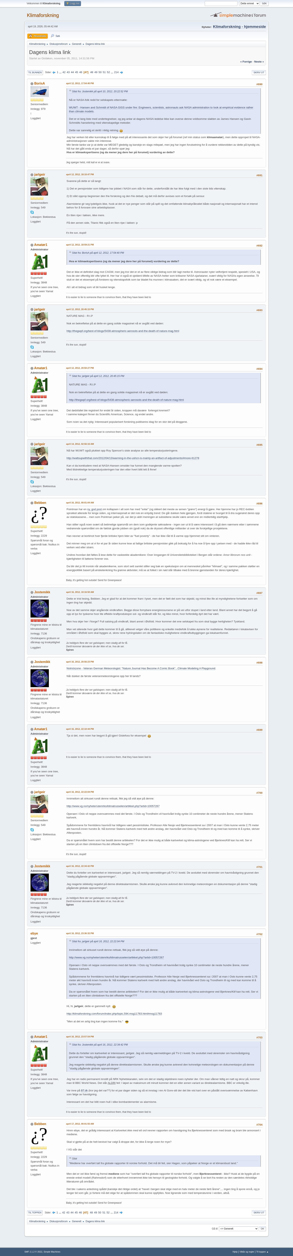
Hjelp (235, 1251)
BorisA (39, 83)
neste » (259, 61)
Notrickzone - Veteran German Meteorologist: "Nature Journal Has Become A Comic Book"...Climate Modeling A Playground (141, 668)
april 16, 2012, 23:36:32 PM (80, 933)
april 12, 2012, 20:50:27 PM (80, 368)
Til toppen (34, 1212)
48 (91, 72)
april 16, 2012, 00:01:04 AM (80, 502)
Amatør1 (40, 245)
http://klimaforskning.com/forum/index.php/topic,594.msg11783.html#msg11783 (114, 1013)
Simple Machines (52, 1251)
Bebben (40, 502)
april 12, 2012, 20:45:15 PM (80, 309)
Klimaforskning (43, 15)
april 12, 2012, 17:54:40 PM (80, 83)
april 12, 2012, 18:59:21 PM (80, 244)
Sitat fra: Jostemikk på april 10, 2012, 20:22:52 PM (100, 91)
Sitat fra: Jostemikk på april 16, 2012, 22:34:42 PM (100, 1044)
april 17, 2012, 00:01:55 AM (80, 1124)
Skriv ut (259, 72)
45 (76, 72)
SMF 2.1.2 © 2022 (33, 1251)
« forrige (246, 61)
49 (95, 72)
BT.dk (84, 1090)
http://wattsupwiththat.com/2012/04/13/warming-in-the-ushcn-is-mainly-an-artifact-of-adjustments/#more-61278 (133, 458)
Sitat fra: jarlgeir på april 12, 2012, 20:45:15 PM (98, 376)
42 (64, 72)
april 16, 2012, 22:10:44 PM (80, 729)
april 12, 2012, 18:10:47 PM (80, 174)
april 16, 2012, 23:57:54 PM (80, 1036)
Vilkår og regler (246, 1251)
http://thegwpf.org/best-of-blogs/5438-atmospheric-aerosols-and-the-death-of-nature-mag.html (123, 330)
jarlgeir (39, 174)
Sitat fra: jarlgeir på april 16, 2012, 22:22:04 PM (98, 941)
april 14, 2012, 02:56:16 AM (80, 444)
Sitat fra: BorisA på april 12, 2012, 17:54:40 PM (98, 252)
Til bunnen (35, 72)
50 (100, 72)
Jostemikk (42, 592)
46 (80, 72)
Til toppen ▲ (262, 1251)
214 (116, 72)
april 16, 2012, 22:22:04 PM (80, 792)
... (60, 72)
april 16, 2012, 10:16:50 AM (80, 592)
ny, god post (95, 509)
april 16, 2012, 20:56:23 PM (80, 661)
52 (108, 72)
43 (68, 72)
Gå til (215, 1228)
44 (72, 72)
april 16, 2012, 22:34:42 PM (80, 866)
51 (104, 72)
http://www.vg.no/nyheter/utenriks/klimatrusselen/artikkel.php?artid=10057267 (113, 806)
